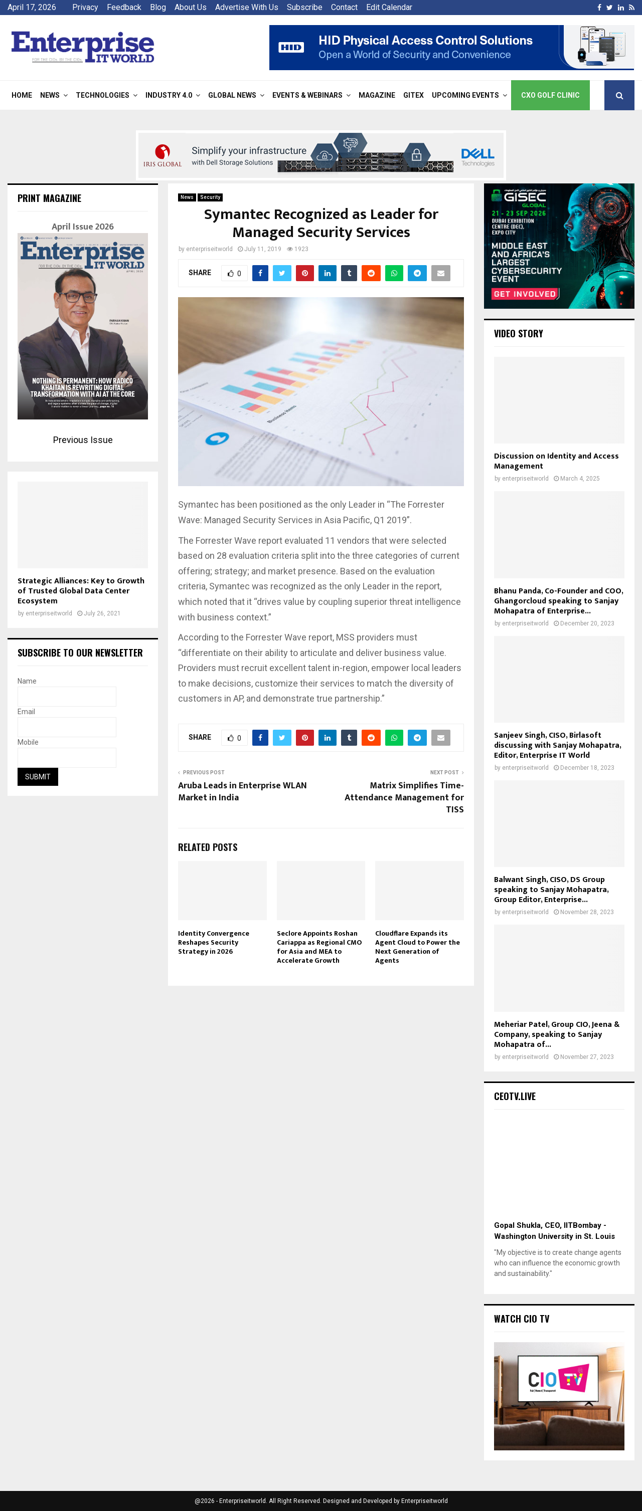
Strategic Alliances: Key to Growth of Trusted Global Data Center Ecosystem (81, 591)
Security (210, 197)
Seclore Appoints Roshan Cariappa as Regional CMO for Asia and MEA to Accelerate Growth (319, 947)
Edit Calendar (389, 7)
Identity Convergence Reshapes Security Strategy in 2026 (213, 942)
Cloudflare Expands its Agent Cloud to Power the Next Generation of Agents (417, 947)
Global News (232, 95)
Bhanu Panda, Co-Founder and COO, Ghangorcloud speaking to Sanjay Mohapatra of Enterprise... (558, 601)
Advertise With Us (246, 7)
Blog (158, 7)
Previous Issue (83, 440)
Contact (344, 7)
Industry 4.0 (168, 95)
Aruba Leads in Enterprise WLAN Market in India (242, 791)
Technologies (102, 95)
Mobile (28, 742)
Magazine (377, 95)
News (50, 95)
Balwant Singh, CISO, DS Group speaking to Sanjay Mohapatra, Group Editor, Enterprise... (551, 890)
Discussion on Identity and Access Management (556, 461)
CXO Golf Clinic (550, 95)
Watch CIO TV (521, 1318)
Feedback (124, 7)
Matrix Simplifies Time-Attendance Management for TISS (404, 797)
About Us (191, 7)
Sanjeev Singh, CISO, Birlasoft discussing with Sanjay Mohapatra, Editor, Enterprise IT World (557, 745)
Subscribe (305, 7)
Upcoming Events (465, 95)
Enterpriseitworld (424, 1500)
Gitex (413, 95)
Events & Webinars (307, 95)
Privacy (85, 7)
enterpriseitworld (209, 249)
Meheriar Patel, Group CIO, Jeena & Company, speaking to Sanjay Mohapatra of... (556, 1034)
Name (27, 681)
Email (26, 712)
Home (22, 95)
